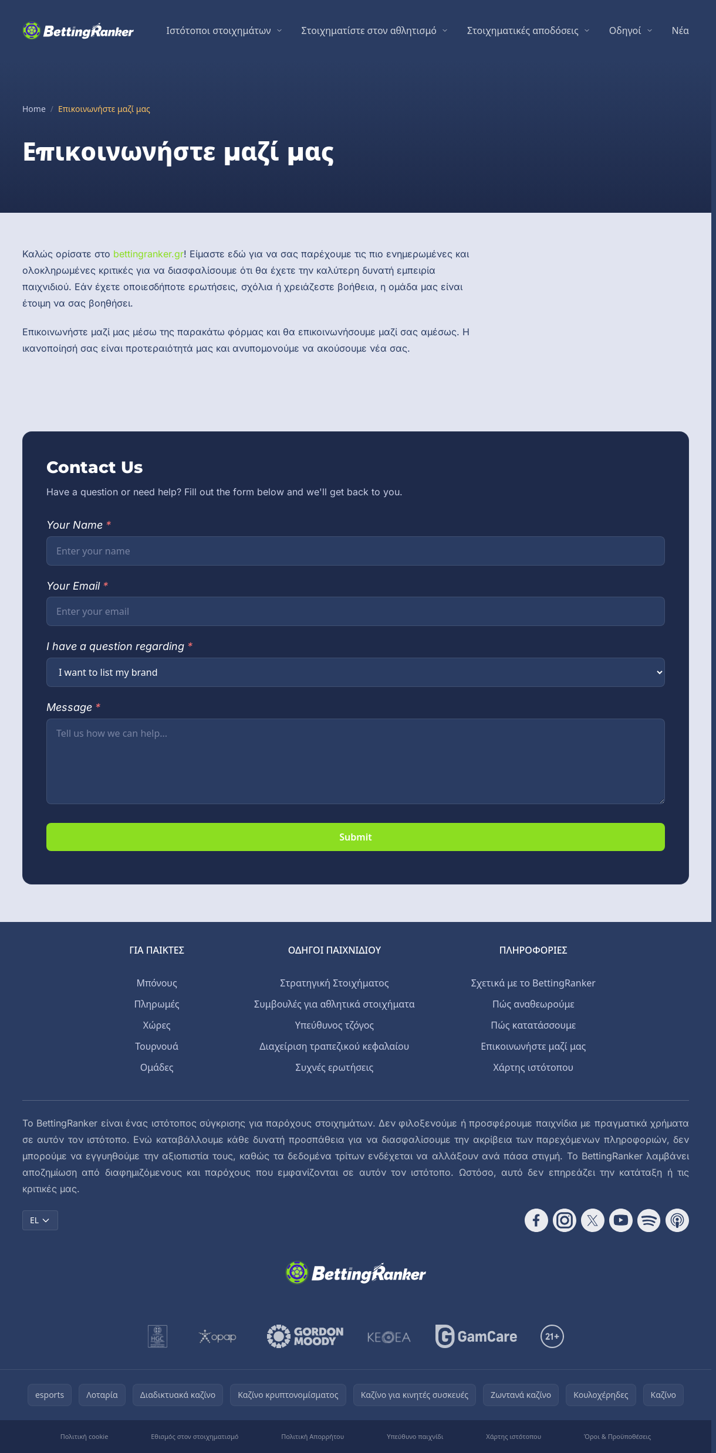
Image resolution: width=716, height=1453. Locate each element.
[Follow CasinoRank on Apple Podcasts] (677, 1220)
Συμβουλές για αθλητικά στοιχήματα (334, 1004)
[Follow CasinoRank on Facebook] (536, 1220)
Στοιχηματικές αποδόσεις (523, 30)
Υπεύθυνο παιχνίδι (415, 1436)
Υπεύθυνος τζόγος (334, 1025)
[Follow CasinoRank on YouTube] (621, 1220)
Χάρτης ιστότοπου (533, 1067)
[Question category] (355, 672)
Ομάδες (157, 1067)
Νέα (681, 30)
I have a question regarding (119, 646)
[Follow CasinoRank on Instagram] (564, 1220)
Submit (355, 837)
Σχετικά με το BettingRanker (533, 982)
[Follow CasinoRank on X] (592, 1220)
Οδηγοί (625, 30)
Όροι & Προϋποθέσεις (617, 1436)
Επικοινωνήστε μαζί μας (533, 1046)
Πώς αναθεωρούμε (533, 1004)
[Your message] (355, 761)
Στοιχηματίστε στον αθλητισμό (369, 30)
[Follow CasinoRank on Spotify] (649, 1220)
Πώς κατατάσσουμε (533, 1025)
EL (40, 1220)
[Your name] (355, 551)
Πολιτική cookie (84, 1436)
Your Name (78, 525)
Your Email (77, 586)
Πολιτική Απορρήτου (312, 1436)
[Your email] (355, 611)
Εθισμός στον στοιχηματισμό (194, 1436)
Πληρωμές (157, 1004)
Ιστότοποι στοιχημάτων (219, 30)
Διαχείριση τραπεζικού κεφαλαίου (334, 1046)
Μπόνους (156, 982)
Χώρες (157, 1025)
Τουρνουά (156, 1046)
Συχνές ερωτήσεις (335, 1067)
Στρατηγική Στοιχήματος (334, 982)
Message (73, 707)
